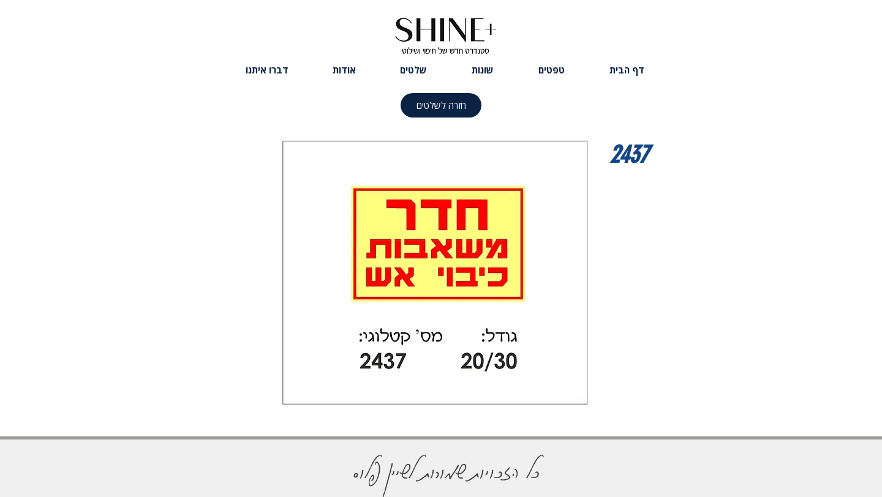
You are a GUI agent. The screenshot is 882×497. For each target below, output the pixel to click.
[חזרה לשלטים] (441, 105)
